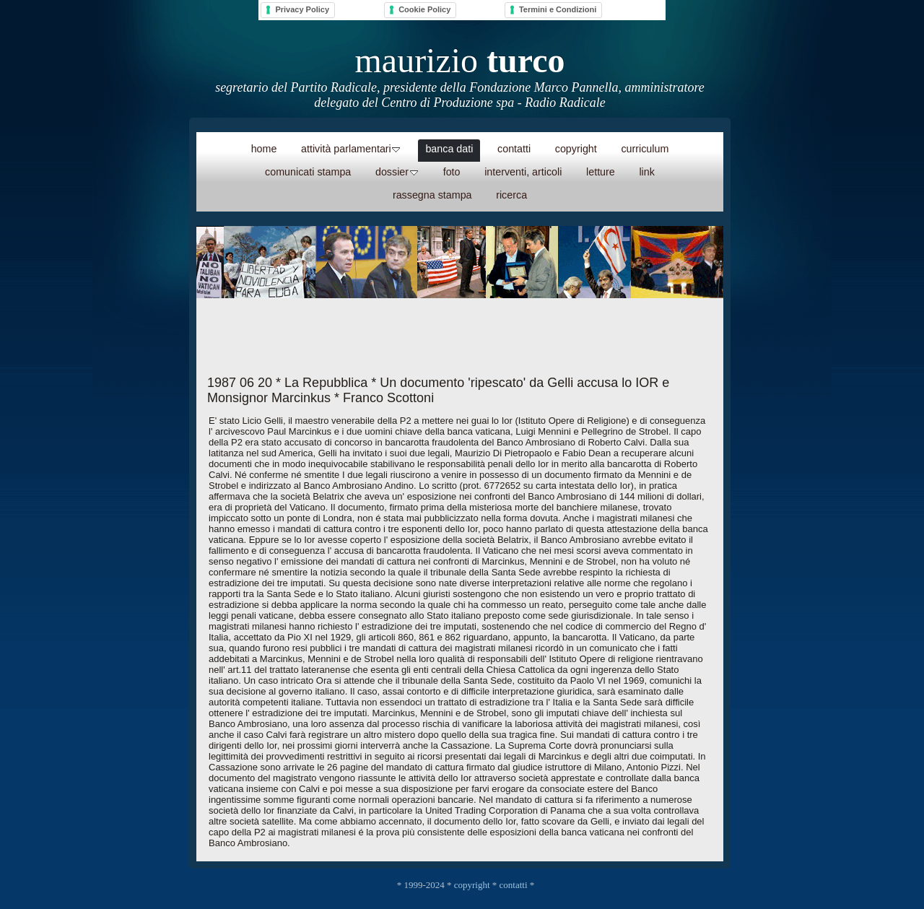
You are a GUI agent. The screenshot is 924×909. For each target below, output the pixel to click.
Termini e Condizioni (557, 9)
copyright (472, 884)
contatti (514, 884)
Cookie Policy (424, 9)
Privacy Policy (302, 9)
